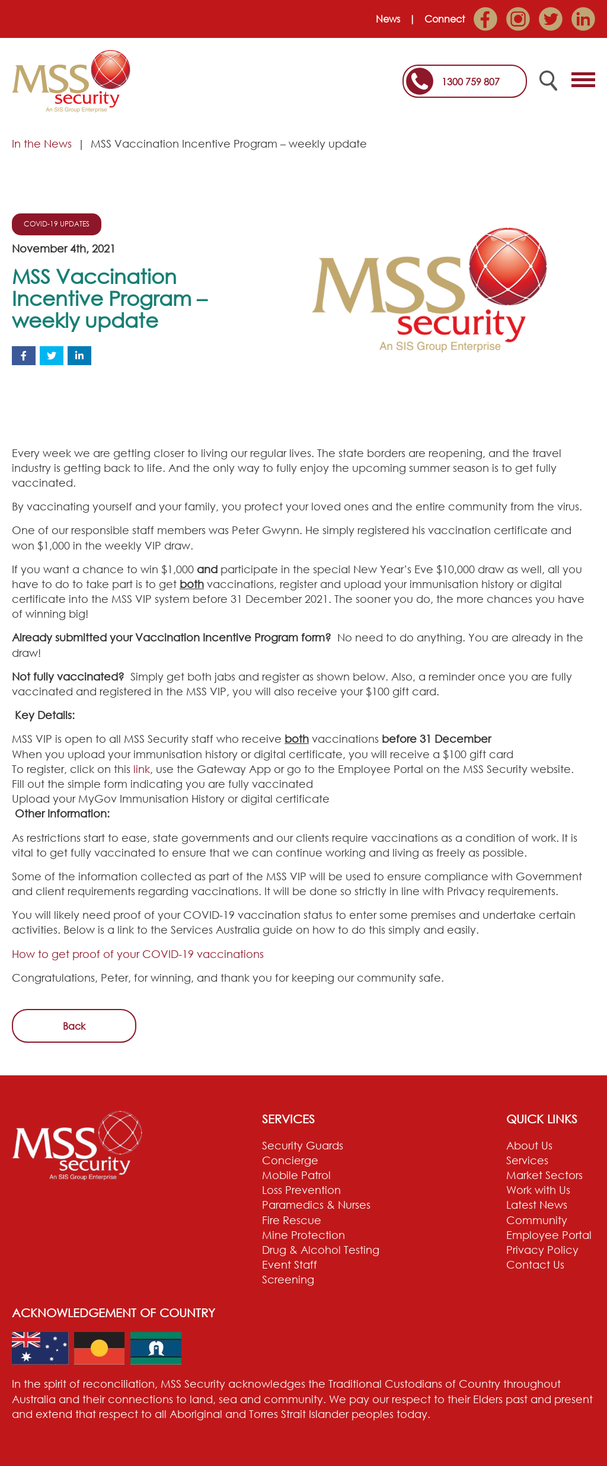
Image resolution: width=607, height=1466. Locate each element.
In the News (42, 143)
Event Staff (289, 1264)
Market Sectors (544, 1174)
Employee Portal (549, 1234)
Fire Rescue (291, 1220)
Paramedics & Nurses (316, 1204)
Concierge (290, 1160)
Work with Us (538, 1189)
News (388, 19)
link (141, 768)
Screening (288, 1279)
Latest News (536, 1204)
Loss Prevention (301, 1189)
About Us (529, 1145)
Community (536, 1220)
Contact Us (535, 1264)
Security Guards (302, 1145)
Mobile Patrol (296, 1174)
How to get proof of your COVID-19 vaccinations (138, 953)
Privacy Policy (542, 1249)
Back (74, 1026)
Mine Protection (303, 1234)
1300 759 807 (471, 82)
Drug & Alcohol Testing (320, 1249)
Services (527, 1160)
